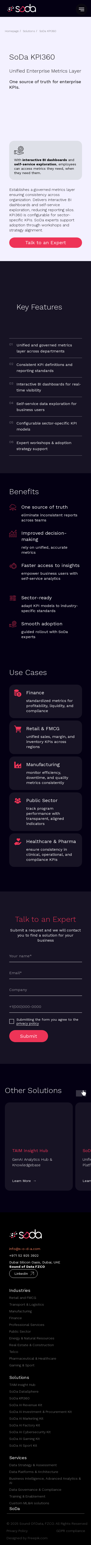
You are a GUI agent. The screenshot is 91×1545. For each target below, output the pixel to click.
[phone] (45, 1007)
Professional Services (26, 1325)
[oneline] (45, 990)
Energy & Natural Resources (31, 1338)
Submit (28, 1036)
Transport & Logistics (26, 1304)
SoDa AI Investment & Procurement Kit (40, 1412)
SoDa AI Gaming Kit (24, 1439)
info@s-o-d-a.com (24, 1249)
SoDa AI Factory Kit (24, 1425)
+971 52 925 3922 (24, 1255)
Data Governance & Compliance (35, 1489)
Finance (15, 1318)
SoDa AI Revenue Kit (25, 1405)
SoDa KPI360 (47, 31)
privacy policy (28, 1023)
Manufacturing (20, 1311)
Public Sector (20, 1331)
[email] (45, 973)
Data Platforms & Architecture (33, 1472)
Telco (13, 1352)
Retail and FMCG (22, 1298)
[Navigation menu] (81, 9)
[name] (45, 956)
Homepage (12, 31)
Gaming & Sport (21, 1365)
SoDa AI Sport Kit (23, 1445)
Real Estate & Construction (31, 1345)
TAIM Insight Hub (22, 1385)
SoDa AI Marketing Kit (26, 1418)
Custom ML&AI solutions (29, 1503)
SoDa (14, 1508)
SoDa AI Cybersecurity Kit (30, 1432)
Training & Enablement (27, 1496)
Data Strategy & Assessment (33, 1465)
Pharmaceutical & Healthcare (32, 1358)
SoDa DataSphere (24, 1391)
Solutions (29, 31)
